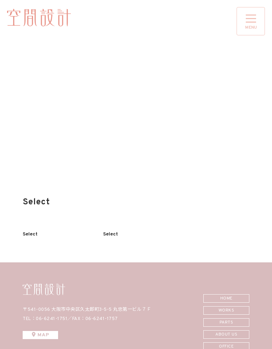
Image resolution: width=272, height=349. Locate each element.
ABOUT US (226, 334)
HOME (226, 298)
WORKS (226, 310)
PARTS (226, 322)
